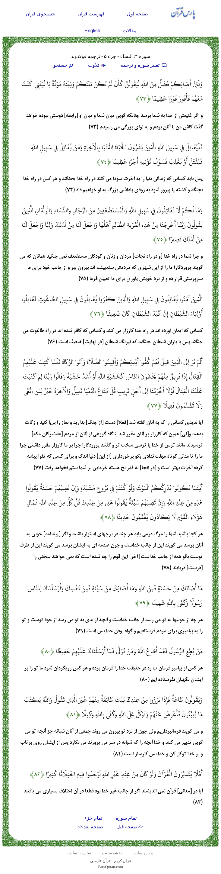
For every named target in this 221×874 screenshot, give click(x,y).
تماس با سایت (79, 853)
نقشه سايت (112, 853)
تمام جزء (93, 818)
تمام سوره (126, 818)
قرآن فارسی (100, 861)
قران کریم (122, 861)
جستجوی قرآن (40, 13)
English (92, 30)
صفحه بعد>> (90, 826)
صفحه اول (137, 13)
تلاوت (97, 65)
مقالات (130, 30)
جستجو (63, 65)
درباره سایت (143, 853)
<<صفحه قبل (129, 826)
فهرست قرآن (91, 13)
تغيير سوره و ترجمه (144, 65)
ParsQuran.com (110, 866)
